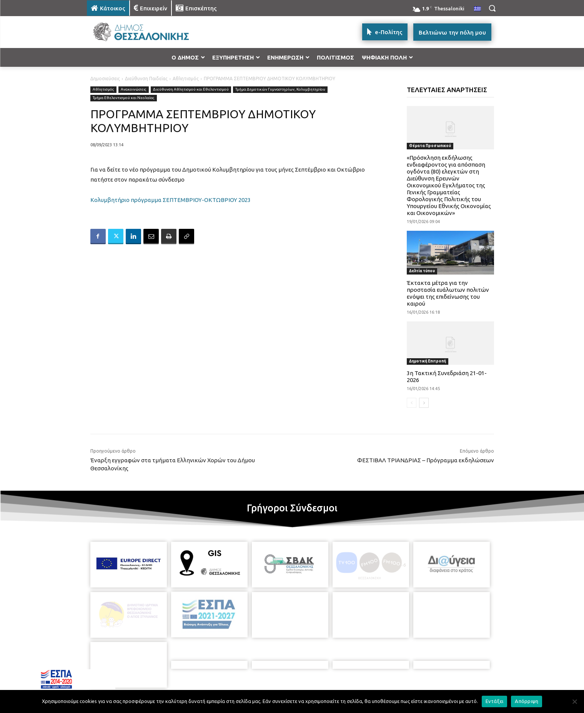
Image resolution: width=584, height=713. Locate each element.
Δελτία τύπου (422, 271)
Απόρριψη (526, 701)
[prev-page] (411, 403)
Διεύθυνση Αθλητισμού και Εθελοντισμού (191, 89)
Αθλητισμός (186, 78)
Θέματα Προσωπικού (430, 146)
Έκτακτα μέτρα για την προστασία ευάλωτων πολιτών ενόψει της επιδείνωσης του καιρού (448, 293)
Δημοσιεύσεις (105, 78)
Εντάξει (495, 701)
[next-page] (424, 403)
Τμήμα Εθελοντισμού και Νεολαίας (123, 98)
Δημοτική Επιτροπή (427, 361)
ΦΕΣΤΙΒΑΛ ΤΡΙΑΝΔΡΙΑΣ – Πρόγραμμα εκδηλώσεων (425, 460)
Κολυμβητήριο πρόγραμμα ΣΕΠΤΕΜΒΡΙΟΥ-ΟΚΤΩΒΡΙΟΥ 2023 (170, 200)
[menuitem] (477, 9)
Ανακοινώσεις (133, 89)
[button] (492, 8)
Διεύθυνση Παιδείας (146, 78)
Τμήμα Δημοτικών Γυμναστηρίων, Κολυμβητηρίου (280, 89)
